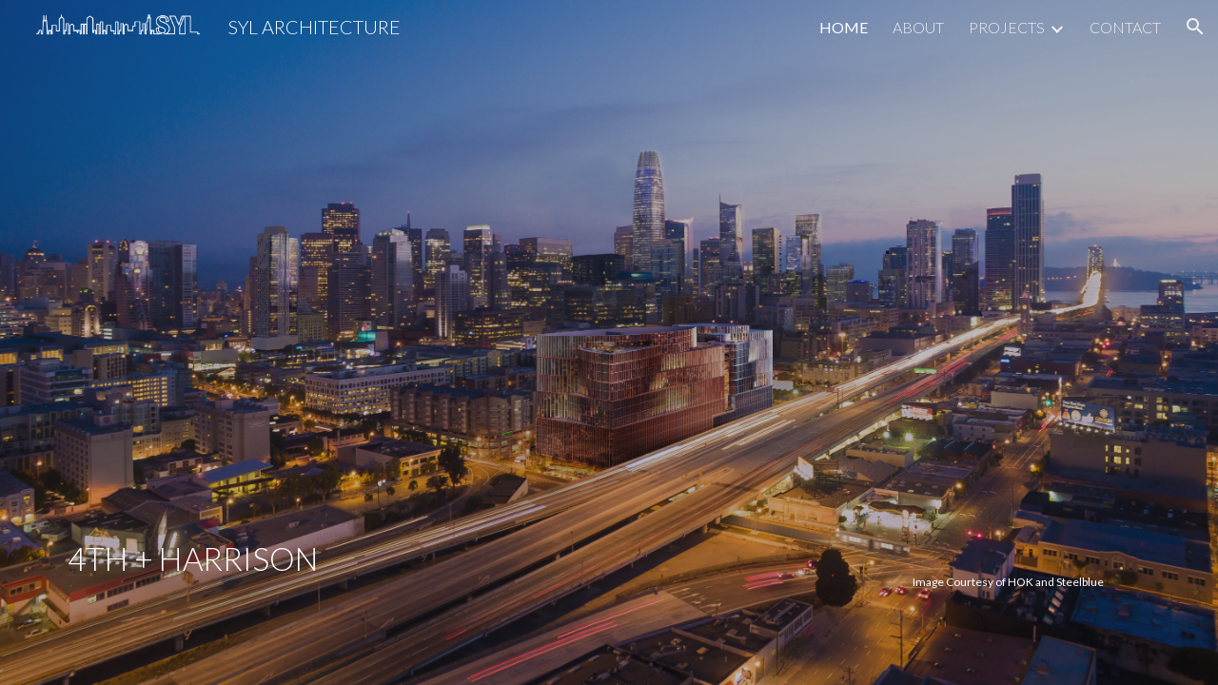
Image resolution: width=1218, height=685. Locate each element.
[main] (468, 336)
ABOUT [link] (918, 27)
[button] (1195, 26)
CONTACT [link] (1125, 27)
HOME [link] (843, 27)
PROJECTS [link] (1007, 27)
